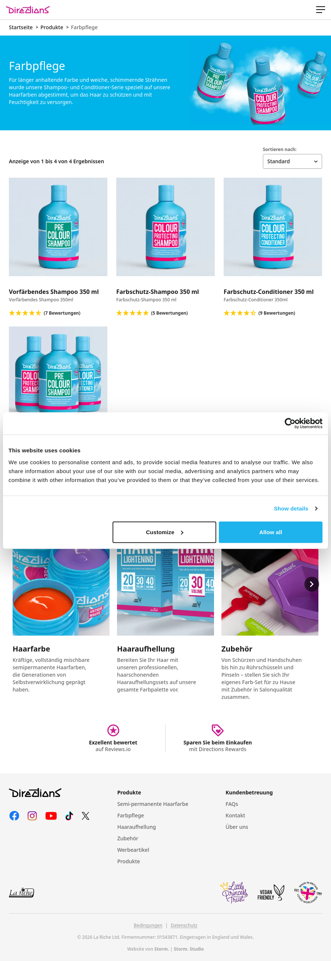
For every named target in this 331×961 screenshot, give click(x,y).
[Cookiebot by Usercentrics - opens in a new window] (290, 423)
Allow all (270, 532)
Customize (164, 532)
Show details (291, 508)
